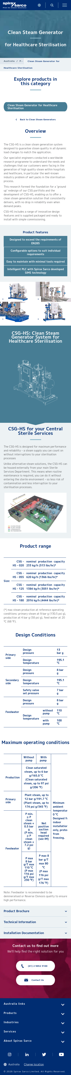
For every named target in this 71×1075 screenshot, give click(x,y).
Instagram (9, 1054)
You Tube (61, 1054)
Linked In (27, 1054)
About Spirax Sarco (18, 1040)
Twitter (44, 1054)
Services (10, 1031)
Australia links (14, 1003)
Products (10, 1013)
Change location (34, 1064)
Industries (11, 1022)
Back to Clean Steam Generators (38, 119)
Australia (9, 61)
